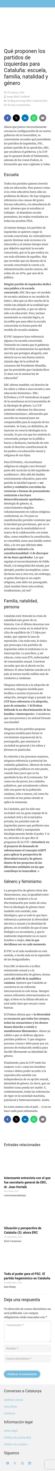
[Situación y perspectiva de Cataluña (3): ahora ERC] (27, 1212)
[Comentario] (27, 1331)
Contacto (9, 1413)
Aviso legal (10, 1430)
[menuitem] (48, 2)
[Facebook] (7, 1463)
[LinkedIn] (29, 1463)
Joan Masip (10, 1286)
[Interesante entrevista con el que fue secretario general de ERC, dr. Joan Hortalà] (27, 1162)
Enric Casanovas (12, 1241)
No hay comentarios (18, 104)
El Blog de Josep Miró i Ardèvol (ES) (27, 100)
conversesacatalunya (15, 1195)
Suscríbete (10, 1406)
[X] (15, 1463)
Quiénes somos (13, 1399)
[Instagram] (22, 1463)
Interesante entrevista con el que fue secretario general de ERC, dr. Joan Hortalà (27, 1182)
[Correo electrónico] (27, 1358)
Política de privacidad (17, 1437)
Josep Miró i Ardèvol (18, 96)
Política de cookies (15, 1444)
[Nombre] (27, 1348)
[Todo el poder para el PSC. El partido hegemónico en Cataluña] (27, 1258)
